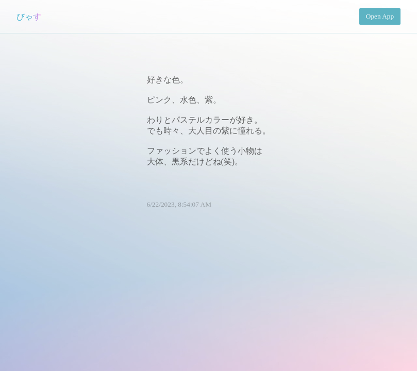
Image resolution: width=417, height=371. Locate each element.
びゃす (28, 16)
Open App (380, 16)
